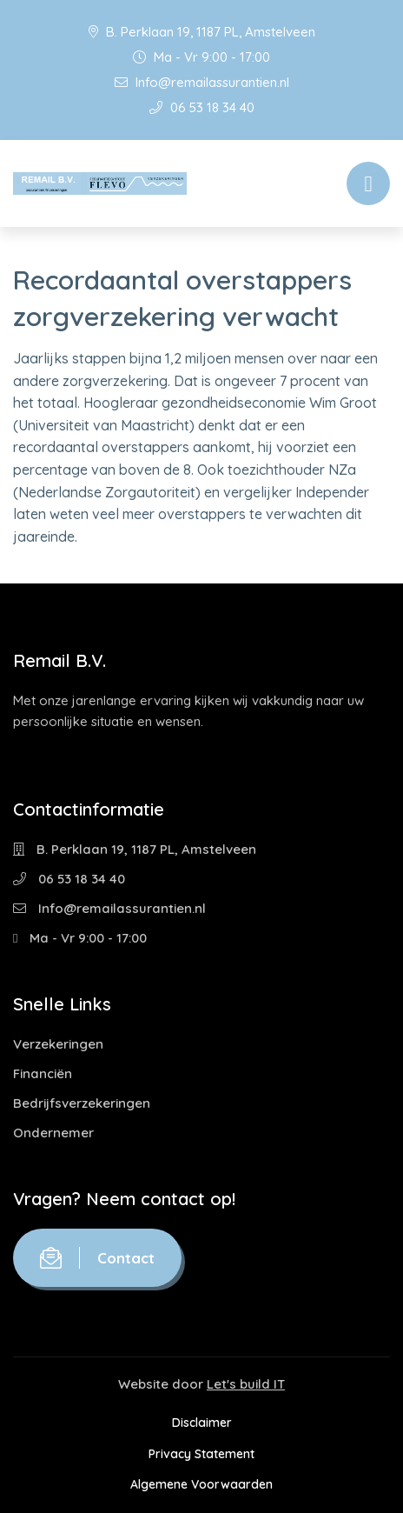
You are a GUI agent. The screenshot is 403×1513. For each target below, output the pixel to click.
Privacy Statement (201, 1454)
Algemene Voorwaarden (201, 1484)
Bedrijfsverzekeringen (81, 1103)
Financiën (42, 1073)
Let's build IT (246, 1384)
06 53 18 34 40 (201, 107)
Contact (97, 1258)
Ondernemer (53, 1132)
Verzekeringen (58, 1044)
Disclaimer (202, 1422)
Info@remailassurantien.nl (202, 82)
